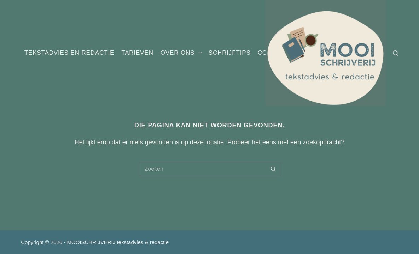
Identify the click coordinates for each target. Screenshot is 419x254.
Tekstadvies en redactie (69, 52)
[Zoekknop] (273, 169)
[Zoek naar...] (202, 169)
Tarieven (137, 52)
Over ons (182, 53)
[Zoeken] (395, 53)
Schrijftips (230, 52)
